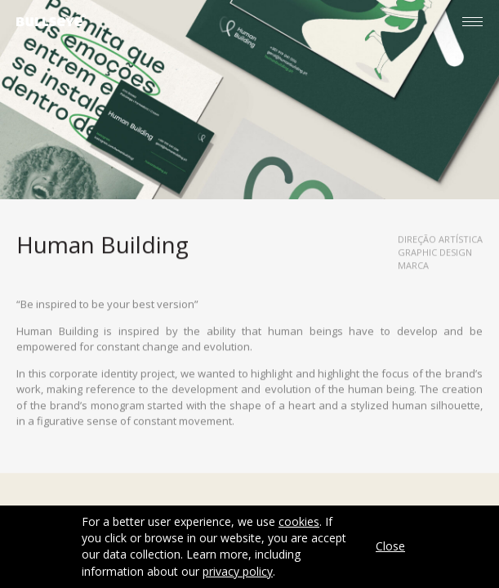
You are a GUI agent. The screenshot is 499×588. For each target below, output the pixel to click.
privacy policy (238, 571)
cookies (298, 521)
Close (390, 546)
